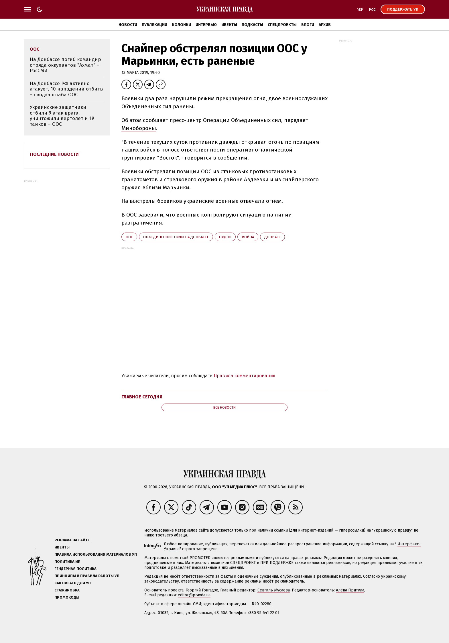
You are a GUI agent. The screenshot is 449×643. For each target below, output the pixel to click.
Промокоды (66, 597)
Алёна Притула (350, 590)
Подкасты (252, 24)
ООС (129, 237)
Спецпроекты (282, 24)
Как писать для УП (72, 583)
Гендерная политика (75, 569)
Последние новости (54, 154)
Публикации (154, 24)
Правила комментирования (244, 375)
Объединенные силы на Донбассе (176, 237)
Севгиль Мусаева (273, 590)
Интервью (206, 24)
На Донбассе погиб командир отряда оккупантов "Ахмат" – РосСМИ (65, 65)
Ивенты (229, 24)
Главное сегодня (141, 397)
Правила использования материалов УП (95, 554)
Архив (325, 24)
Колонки (181, 24)
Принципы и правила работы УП (86, 576)
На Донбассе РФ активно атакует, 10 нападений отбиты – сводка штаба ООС (67, 89)
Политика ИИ (67, 561)
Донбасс (272, 237)
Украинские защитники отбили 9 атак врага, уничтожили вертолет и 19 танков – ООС (62, 115)
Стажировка (67, 590)
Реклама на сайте (72, 540)
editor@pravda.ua (194, 595)
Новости (128, 24)
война (248, 237)
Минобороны (138, 128)
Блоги (307, 24)
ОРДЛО (225, 237)
